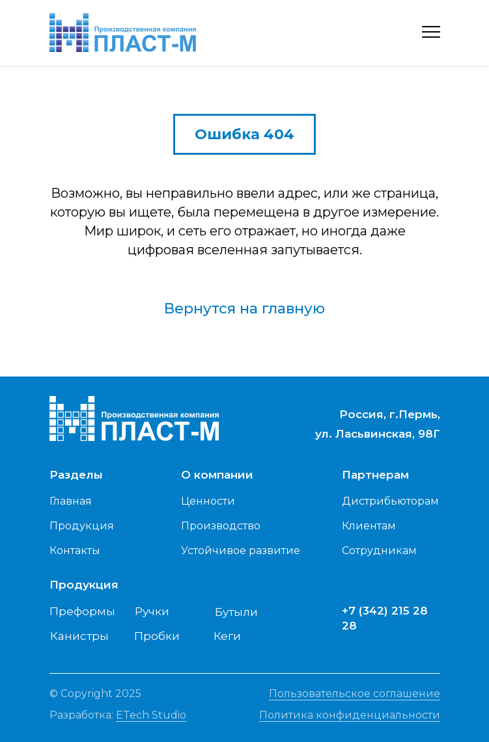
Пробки (157, 636)
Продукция (81, 526)
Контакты (74, 550)
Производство (220, 526)
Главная (70, 501)
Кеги (227, 636)
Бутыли (236, 611)
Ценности (208, 501)
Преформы (82, 611)
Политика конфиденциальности (349, 715)
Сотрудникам (379, 550)
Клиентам (369, 526)
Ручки (152, 611)
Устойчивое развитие (240, 550)
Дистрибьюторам (390, 501)
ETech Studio (151, 715)
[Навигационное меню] (431, 32)
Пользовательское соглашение (354, 693)
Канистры (79, 636)
